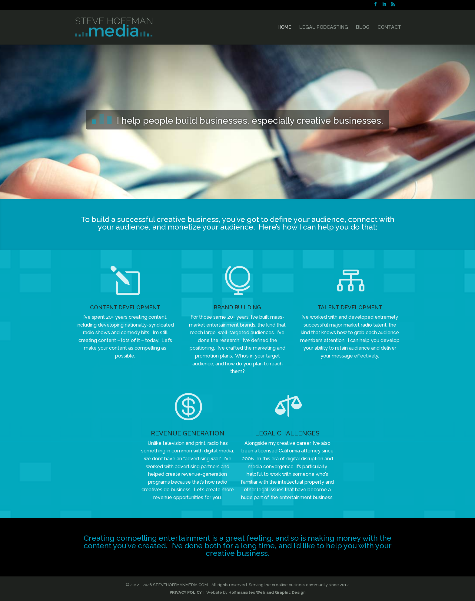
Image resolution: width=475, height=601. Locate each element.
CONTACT (389, 27)
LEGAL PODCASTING (323, 27)
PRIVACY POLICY (186, 592)
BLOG (363, 27)
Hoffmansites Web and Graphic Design (267, 592)
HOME (284, 27)
